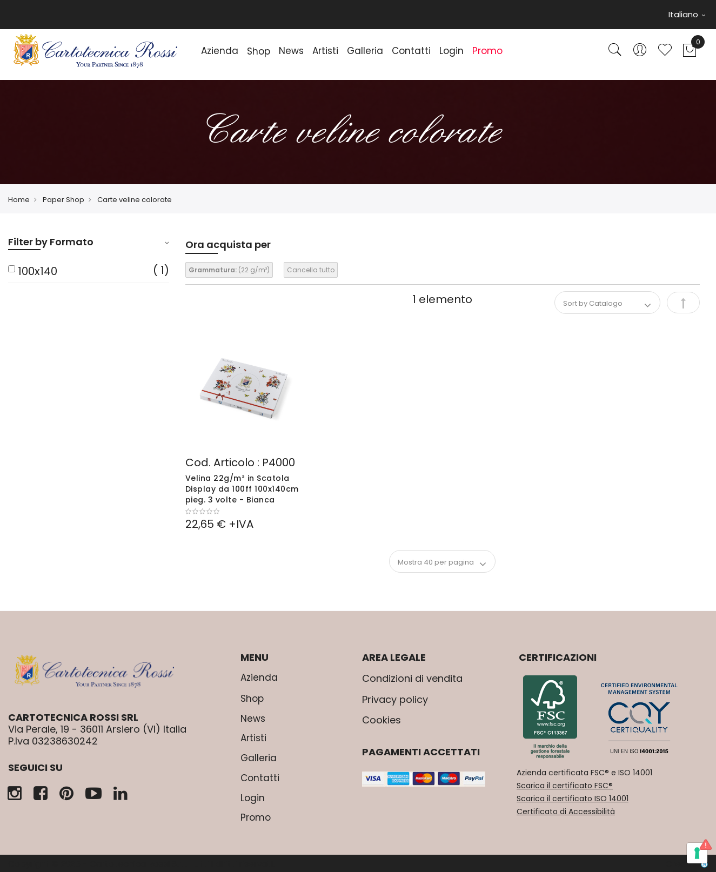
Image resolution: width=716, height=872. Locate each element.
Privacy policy (395, 699)
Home (19, 199)
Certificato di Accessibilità (566, 811)
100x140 (37, 271)
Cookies (381, 720)
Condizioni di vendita (412, 678)
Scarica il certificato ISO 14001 (572, 798)
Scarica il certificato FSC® (565, 785)
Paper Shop (63, 199)
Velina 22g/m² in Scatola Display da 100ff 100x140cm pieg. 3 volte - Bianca (242, 489)
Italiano (686, 14)
